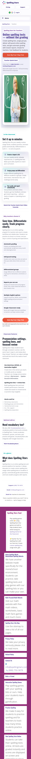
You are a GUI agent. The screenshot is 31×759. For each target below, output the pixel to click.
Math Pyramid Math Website (13, 598)
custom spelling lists (16, 545)
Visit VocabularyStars (11, 444)
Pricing (8, 7)
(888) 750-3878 (15, 64)
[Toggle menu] (15, 18)
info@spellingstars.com (9, 66)
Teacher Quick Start (11, 60)
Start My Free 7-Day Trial (15, 55)
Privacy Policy (9, 639)
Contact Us (8, 660)
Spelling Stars (6, 24)
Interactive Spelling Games (13, 682)
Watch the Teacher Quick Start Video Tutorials (15, 206)
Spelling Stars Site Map (12, 623)
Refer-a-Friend (9, 676)
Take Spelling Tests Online (13, 736)
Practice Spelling (10, 708)
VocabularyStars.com (17, 428)
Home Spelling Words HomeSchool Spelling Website (14, 555)
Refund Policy (9, 654)
